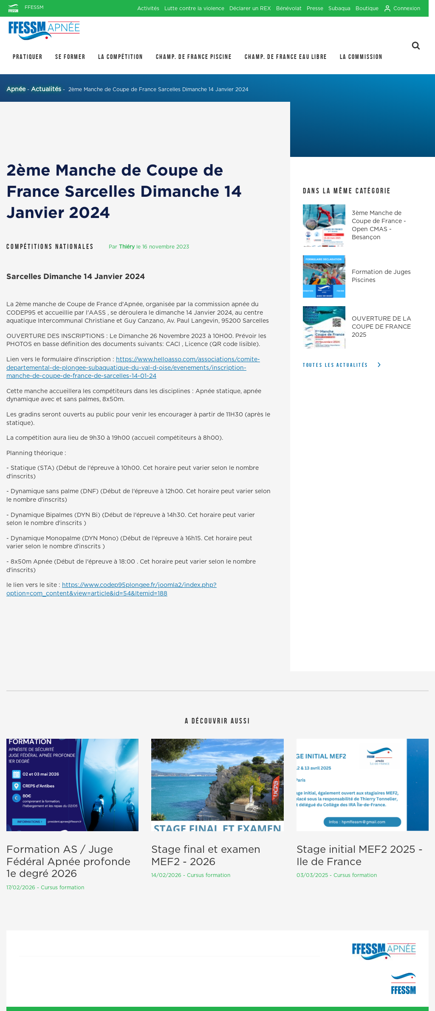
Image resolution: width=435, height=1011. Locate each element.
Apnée (15, 89)
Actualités (46, 89)
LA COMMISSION (361, 56)
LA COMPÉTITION (120, 56)
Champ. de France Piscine (194, 56)
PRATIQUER (27, 56)
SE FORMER (70, 56)
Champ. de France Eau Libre (286, 56)
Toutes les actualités (336, 365)
